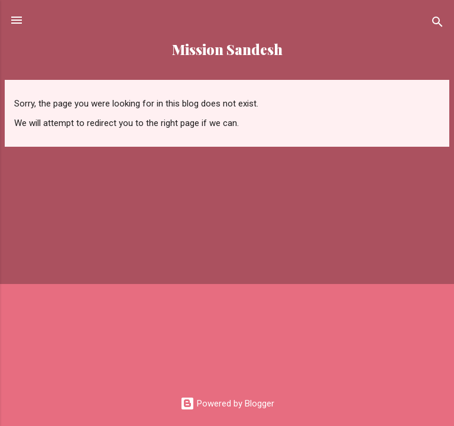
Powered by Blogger (227, 403)
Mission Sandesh (227, 49)
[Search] (437, 24)
